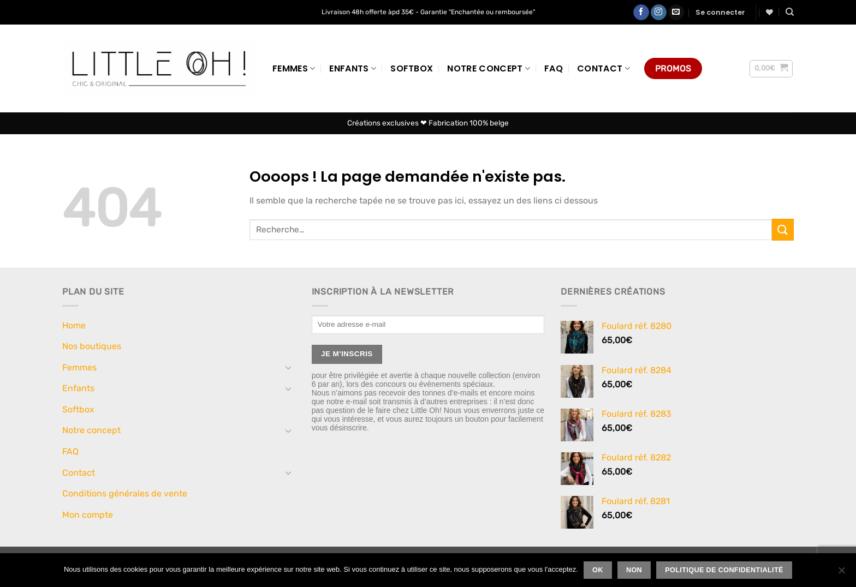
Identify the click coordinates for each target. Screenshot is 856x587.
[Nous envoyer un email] (676, 12)
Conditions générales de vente (124, 493)
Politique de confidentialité (724, 570)
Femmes (293, 68)
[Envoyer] (783, 229)
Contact (603, 68)
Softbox (411, 68)
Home (74, 325)
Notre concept (488, 68)
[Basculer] (288, 367)
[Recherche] (790, 12)
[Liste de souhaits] (769, 12)
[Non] (841, 573)
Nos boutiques (91, 346)
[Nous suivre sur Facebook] (641, 12)
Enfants (352, 68)
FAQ (553, 68)
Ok (597, 570)
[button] (720, 12)
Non (634, 570)
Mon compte (87, 515)
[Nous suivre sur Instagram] (659, 12)
